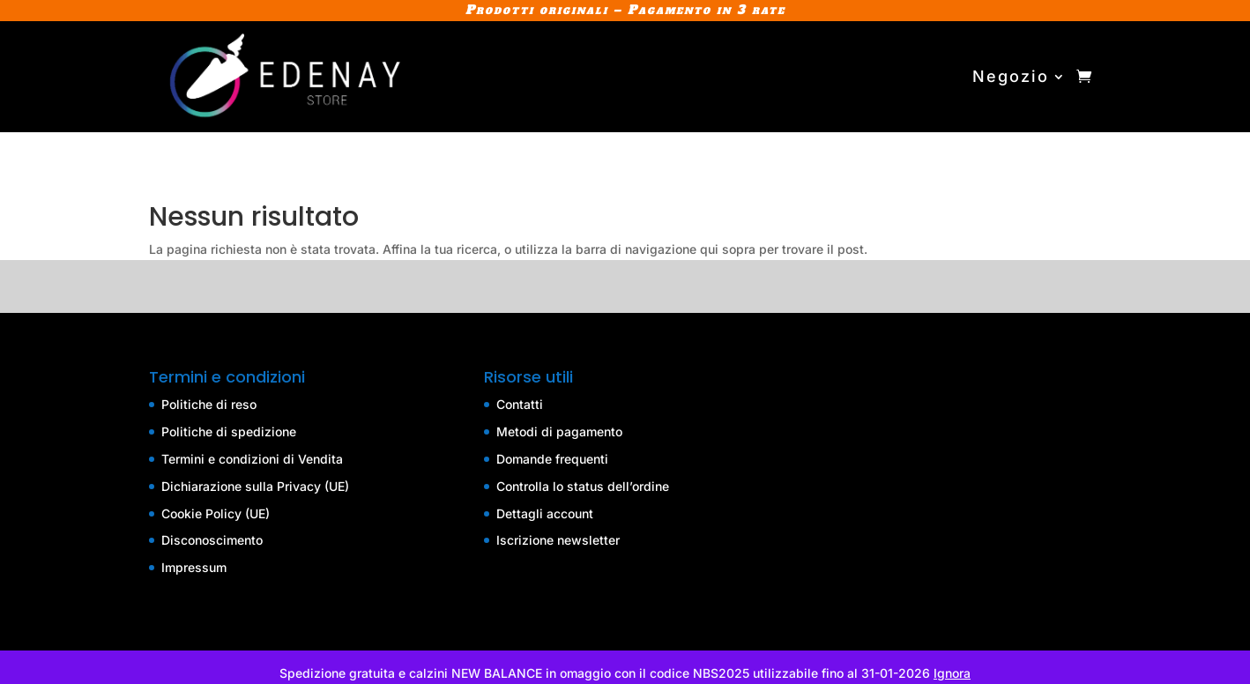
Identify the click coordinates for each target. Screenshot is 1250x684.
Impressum (194, 567)
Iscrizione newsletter (558, 539)
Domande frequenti (552, 458)
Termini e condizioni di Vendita (252, 458)
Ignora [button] (952, 672)
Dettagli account (544, 513)
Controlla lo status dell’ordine (582, 486)
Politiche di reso (209, 404)
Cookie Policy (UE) (215, 513)
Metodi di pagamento (559, 431)
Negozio (1010, 76)
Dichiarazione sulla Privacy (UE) (255, 486)
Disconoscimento (212, 539)
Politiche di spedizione (228, 431)
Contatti (519, 404)
